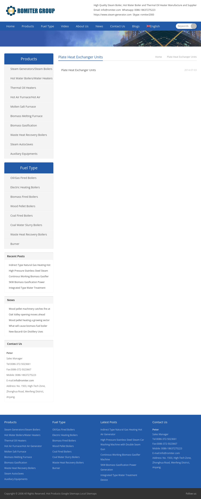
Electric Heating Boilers (25, 187)
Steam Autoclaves (21, 144)
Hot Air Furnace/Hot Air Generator (22, 98)
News (99, 26)
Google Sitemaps (70, 493)
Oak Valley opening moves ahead (27, 314)
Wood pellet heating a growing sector (29, 320)
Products (28, 26)
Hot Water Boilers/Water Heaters (31, 78)
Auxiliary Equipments (23, 154)
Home (10, 26)
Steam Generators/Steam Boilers (31, 69)
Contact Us (117, 26)
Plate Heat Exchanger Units (78, 70)
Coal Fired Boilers (21, 215)
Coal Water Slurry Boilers (26, 225)
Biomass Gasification (23, 125)
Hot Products (53, 493)
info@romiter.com (110, 10)
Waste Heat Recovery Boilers (28, 135)
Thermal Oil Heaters (23, 88)
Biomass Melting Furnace (26, 116)
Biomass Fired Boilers (24, 197)
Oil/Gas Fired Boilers (23, 178)
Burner (14, 244)
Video (65, 26)
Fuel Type (47, 26)
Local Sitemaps (88, 493)
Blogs (136, 26)
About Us (82, 26)
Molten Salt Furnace (23, 106)
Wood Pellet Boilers (22, 206)
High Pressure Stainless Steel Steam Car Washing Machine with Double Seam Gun (122, 444)
